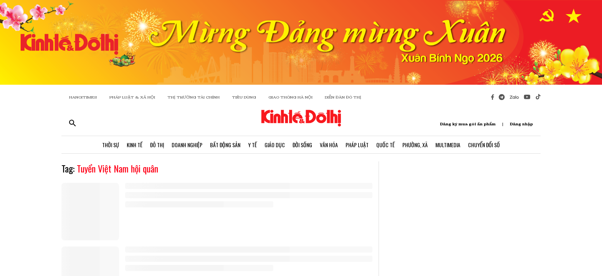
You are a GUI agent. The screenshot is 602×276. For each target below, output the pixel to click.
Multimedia (447, 145)
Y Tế (252, 145)
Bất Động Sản (225, 145)
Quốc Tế (385, 145)
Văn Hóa (329, 145)
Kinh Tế (134, 145)
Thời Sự (110, 145)
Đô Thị (157, 145)
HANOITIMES (83, 97)
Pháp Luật (357, 145)
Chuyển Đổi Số (484, 145)
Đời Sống (302, 145)
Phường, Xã (415, 145)
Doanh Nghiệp (187, 145)
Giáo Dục (275, 145)
